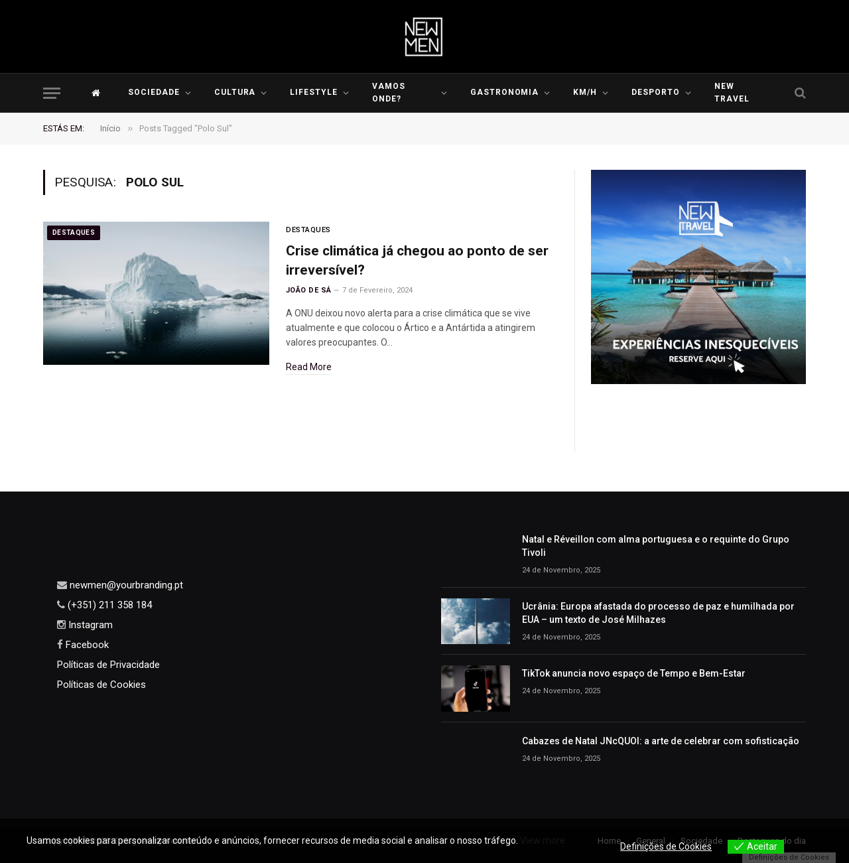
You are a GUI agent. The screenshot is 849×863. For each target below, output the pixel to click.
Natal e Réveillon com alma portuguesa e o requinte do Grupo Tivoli (655, 546)
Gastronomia (504, 92)
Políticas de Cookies (101, 685)
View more (542, 840)
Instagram (89, 625)
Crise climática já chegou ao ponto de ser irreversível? (417, 260)
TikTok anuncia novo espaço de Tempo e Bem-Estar (634, 673)
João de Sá (308, 290)
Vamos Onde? (388, 92)
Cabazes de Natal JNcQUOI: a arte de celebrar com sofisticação (660, 741)
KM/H (585, 92)
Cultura (235, 92)
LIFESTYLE (314, 92)
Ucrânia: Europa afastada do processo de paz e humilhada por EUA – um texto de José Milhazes (658, 613)
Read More (309, 367)
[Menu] (51, 93)
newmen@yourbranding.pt (125, 585)
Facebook (86, 645)
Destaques (73, 232)
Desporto (655, 92)
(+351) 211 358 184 (108, 605)
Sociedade (154, 92)
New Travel (732, 92)
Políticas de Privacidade (108, 665)
